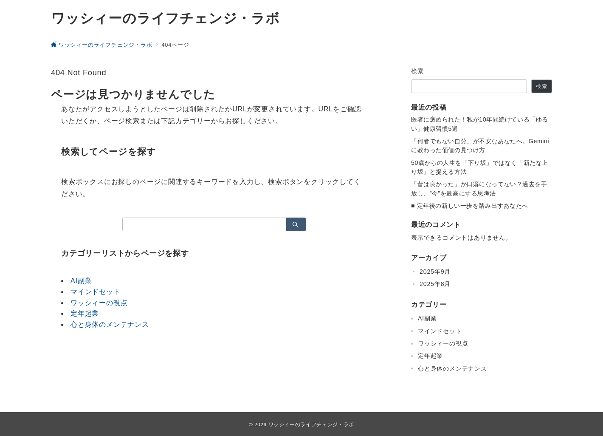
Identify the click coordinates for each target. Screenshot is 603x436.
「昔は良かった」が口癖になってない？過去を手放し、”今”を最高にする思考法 (479, 188)
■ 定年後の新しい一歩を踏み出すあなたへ (469, 205)
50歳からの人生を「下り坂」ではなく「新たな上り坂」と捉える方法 (479, 167)
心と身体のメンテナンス (109, 324)
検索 (417, 71)
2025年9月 (435, 271)
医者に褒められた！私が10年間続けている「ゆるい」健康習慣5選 (479, 124)
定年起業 (84, 313)
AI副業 (81, 280)
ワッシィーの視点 (98, 302)
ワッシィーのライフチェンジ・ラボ (165, 18)
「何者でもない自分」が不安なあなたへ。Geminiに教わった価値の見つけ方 (480, 145)
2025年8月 (435, 283)
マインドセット (95, 291)
